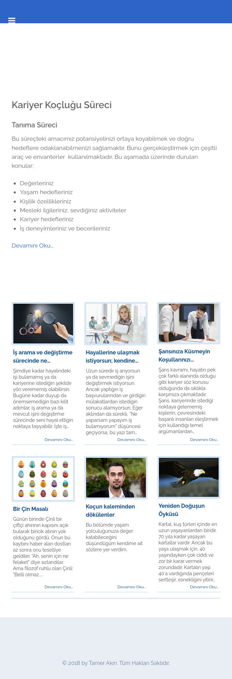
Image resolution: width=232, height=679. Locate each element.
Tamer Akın (103, 663)
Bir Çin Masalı (30, 509)
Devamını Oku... (33, 245)
